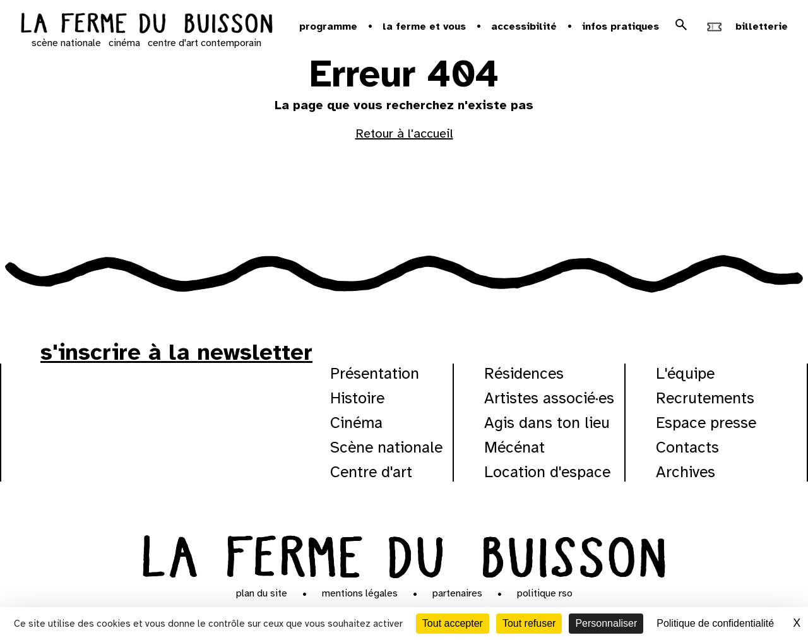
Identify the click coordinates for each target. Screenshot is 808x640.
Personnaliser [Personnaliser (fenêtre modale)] (606, 623)
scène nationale (66, 43)
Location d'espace (547, 472)
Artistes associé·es (549, 398)
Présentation (374, 373)
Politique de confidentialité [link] (715, 623)
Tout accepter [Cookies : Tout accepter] (452, 623)
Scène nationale (386, 447)
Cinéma (356, 422)
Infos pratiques (620, 26)
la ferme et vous (424, 26)
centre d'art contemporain (204, 43)
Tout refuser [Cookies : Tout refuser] (529, 623)
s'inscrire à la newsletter (176, 352)
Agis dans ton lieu (547, 422)
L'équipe (685, 373)
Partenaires (457, 593)
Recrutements (705, 398)
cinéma (124, 43)
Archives (685, 472)
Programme (328, 26)
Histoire (357, 398)
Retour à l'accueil (404, 133)
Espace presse (706, 422)
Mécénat (514, 447)
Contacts (687, 447)
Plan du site (261, 593)
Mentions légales (360, 593)
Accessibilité (524, 26)
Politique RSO (545, 593)
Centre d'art (371, 472)
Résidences (524, 373)
